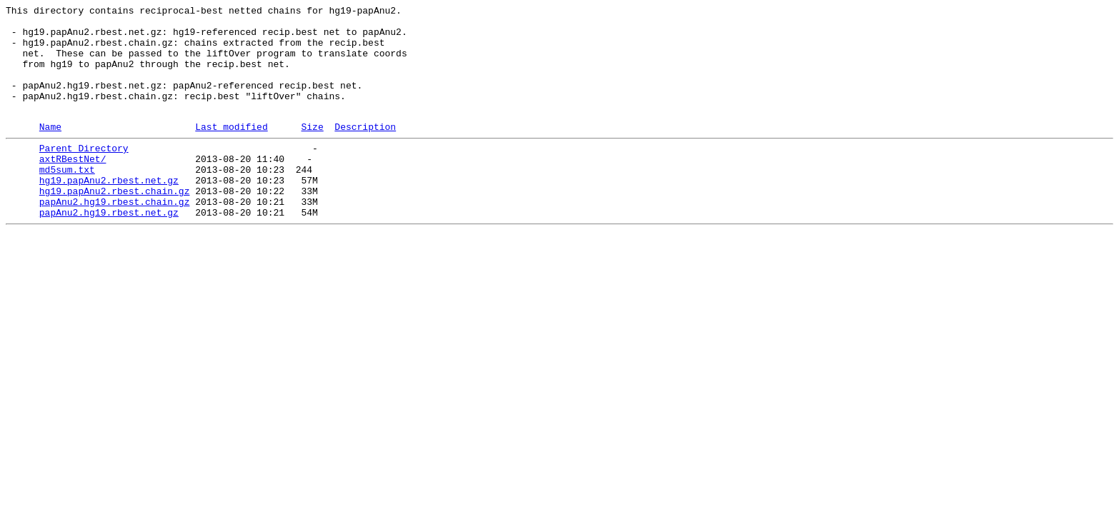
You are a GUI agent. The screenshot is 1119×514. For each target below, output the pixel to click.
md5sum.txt (67, 199)
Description (365, 149)
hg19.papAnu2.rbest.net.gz (109, 212)
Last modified (231, 149)
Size (312, 149)
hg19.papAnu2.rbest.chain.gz (114, 224)
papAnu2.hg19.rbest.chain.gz (114, 237)
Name (50, 149)
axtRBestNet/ (72, 186)
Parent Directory (84, 173)
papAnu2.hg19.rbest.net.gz (109, 250)
